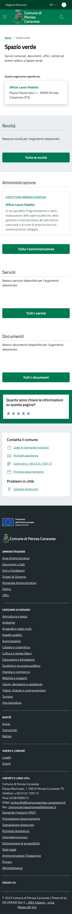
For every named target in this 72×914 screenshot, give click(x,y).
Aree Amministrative (16, 558)
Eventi (6, 763)
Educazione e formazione (18, 659)
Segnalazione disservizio (18, 824)
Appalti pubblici (12, 635)
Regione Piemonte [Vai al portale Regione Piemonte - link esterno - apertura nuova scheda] (16, 5)
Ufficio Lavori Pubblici (24, 87)
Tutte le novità (36, 157)
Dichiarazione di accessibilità (21, 843)
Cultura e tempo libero (16, 653)
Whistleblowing (12, 868)
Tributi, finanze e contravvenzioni (24, 690)
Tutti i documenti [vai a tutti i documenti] (36, 377)
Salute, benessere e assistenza (22, 684)
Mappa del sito (27, 907)
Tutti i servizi (36, 313)
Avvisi (6, 724)
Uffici (5, 595)
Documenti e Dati (13, 564)
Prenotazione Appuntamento (21, 818)
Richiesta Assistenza (15, 831)
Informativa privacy (15, 837)
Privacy (7, 861)
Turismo (7, 696)
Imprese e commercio (16, 672)
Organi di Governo (14, 576)
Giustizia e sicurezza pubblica (21, 665)
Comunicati (9, 730)
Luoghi (6, 757)
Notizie (7, 736)
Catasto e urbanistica (16, 647)
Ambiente (8, 622)
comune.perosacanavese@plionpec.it (32, 807)
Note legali (9, 849)
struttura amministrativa (26, 197)
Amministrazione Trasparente (21, 855)
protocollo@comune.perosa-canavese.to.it (38, 802)
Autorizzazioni (11, 641)
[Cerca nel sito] (61, 17)
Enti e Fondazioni (13, 570)
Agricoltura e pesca (14, 616)
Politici (6, 589)
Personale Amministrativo (19, 582)
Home (8, 38)
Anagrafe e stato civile (16, 628)
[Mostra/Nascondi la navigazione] (4, 16)
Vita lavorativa (11, 702)
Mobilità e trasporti (14, 678)
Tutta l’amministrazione (36, 249)
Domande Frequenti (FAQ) (19, 812)
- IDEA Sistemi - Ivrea (40, 902)
